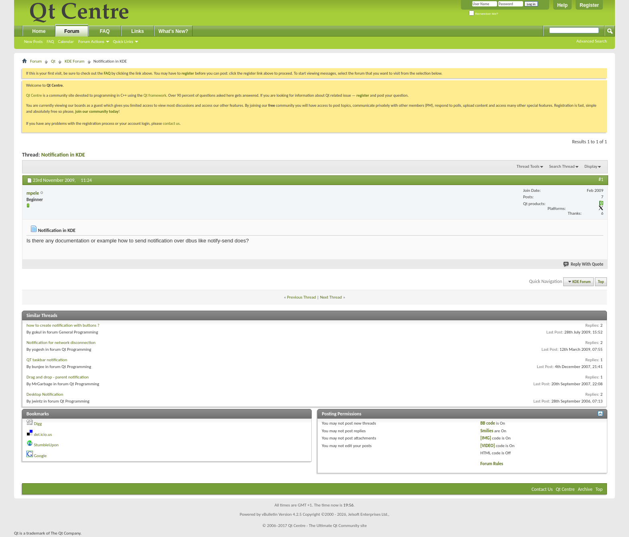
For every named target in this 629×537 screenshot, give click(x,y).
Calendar (66, 41)
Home (38, 31)
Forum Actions (91, 41)
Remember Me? (483, 14)
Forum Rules (491, 463)
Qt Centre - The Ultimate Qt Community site (327, 525)
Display (590, 166)
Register (589, 5)
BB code (487, 423)
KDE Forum (74, 61)
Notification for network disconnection (60, 342)
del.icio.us (43, 434)
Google (40, 455)
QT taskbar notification (46, 359)
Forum (71, 31)
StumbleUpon (46, 445)
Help (562, 5)
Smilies (486, 430)
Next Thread (331, 297)
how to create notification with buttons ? (62, 325)
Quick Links (123, 41)
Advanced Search (591, 41)
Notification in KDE (63, 154)
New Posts (33, 41)
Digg (38, 423)
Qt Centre (34, 95)
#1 (601, 179)
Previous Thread (301, 297)
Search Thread (562, 166)
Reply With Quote (583, 264)
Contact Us (542, 489)
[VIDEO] (487, 445)
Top (601, 281)
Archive (585, 489)
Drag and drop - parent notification (57, 377)
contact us (171, 123)
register (363, 95)
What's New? (173, 31)
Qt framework (155, 95)
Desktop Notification (44, 394)
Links (137, 31)
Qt (53, 61)
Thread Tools (528, 166)
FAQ (50, 41)
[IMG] (485, 438)
